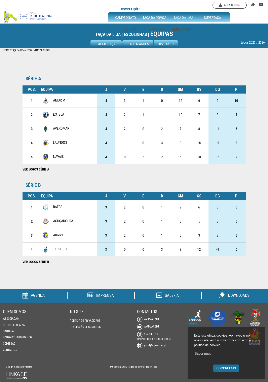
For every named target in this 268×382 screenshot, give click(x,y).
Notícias (156, 30)
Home (6, 50)
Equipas (45, 50)
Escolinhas (33, 50)
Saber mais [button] (203, 353)
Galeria (167, 295)
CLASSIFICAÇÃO (106, 44)
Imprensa (100, 295)
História (8, 331)
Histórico (166, 44)
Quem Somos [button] (182, 30)
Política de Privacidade (85, 320)
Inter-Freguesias (14, 325)
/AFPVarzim (148, 319)
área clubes (229, 5)
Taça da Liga (18, 50)
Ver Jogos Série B (36, 262)
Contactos (10, 349)
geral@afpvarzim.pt (151, 345)
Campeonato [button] (125, 18)
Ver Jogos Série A (36, 169)
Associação (11, 318)
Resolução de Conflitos (85, 327)
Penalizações (137, 44)
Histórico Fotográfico (17, 337)
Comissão (9, 343)
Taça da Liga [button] (183, 18)
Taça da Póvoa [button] (154, 18)
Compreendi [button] (226, 368)
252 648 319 (147, 334)
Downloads (234, 295)
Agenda (33, 295)
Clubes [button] (130, 30)
